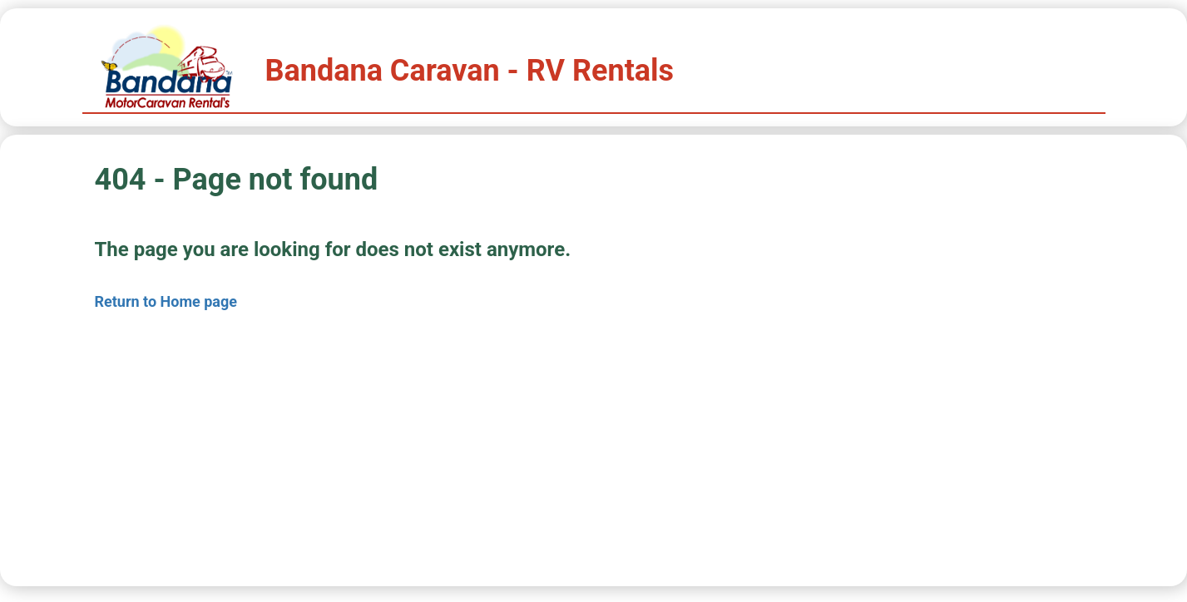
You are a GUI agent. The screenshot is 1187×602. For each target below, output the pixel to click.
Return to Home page (166, 301)
